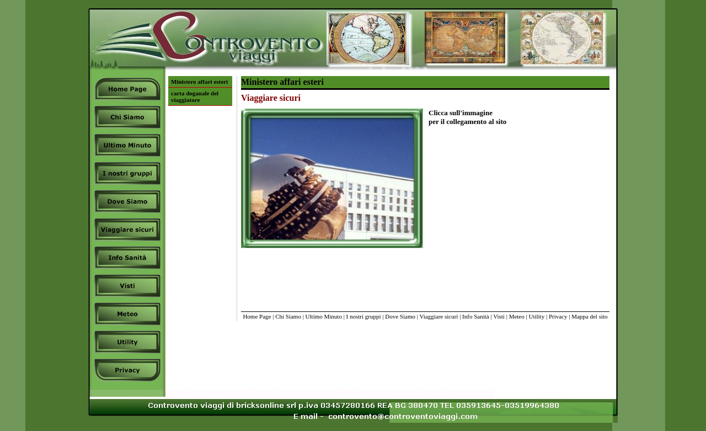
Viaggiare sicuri (438, 316)
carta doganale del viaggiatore (194, 96)
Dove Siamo (400, 316)
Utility (536, 316)
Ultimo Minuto (324, 316)
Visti (499, 316)
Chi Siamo (288, 316)
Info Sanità (475, 316)
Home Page (257, 316)
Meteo (517, 316)
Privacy (558, 316)
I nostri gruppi (363, 316)
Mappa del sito (589, 316)
